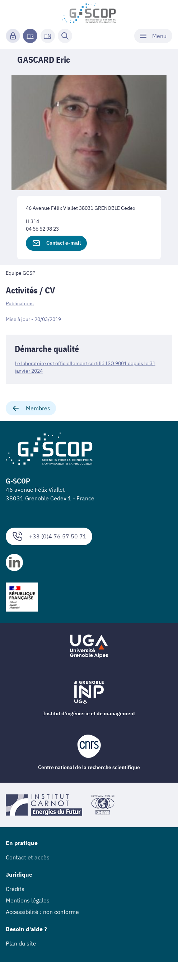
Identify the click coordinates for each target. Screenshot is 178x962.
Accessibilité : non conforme (42, 911)
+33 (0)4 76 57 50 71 (48, 536)
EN (47, 35)
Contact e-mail (56, 243)
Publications (20, 303)
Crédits (15, 888)
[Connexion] (13, 36)
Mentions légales (28, 900)
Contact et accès (28, 857)
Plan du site (21, 943)
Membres (30, 408)
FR (30, 35)
